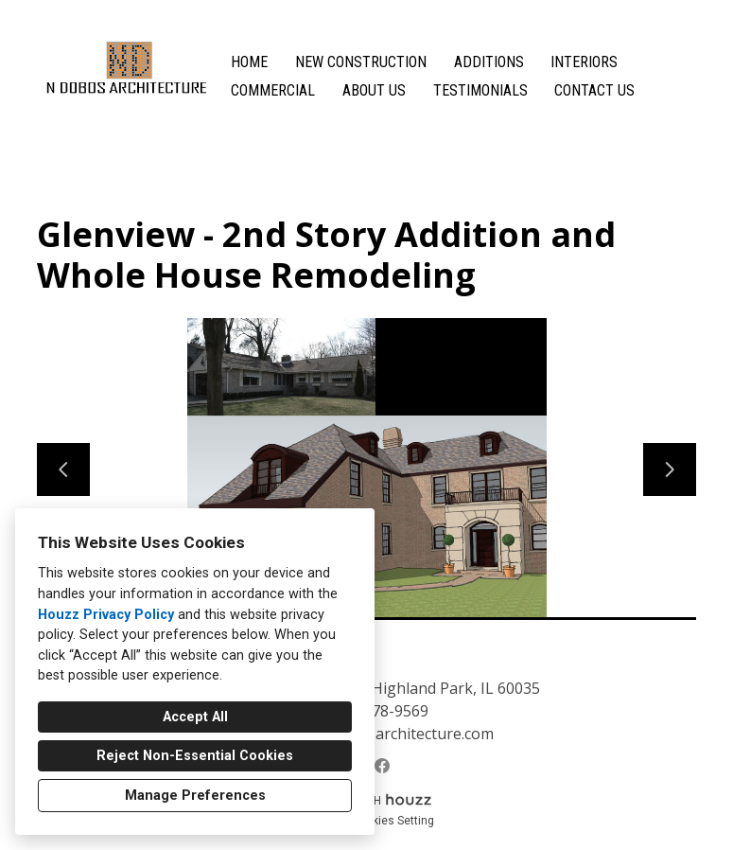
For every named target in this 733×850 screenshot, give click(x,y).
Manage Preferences (195, 796)
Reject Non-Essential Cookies (194, 756)
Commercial (273, 90)
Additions (489, 62)
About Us (374, 90)
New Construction (361, 62)
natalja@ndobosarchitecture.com (377, 733)
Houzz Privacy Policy (106, 615)
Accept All (195, 717)
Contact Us (594, 90)
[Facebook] (382, 765)
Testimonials (480, 90)
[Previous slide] (63, 469)
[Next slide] (669, 469)
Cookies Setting (393, 820)
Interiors (584, 62)
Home (249, 62)
